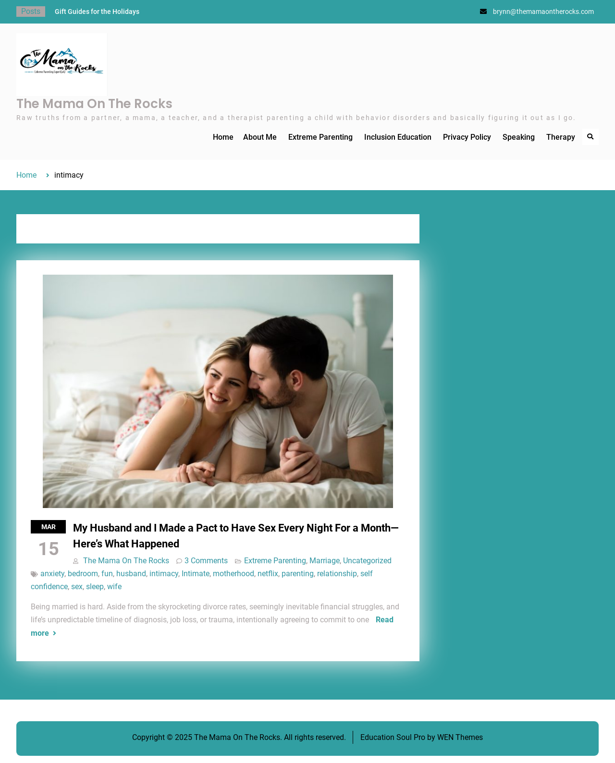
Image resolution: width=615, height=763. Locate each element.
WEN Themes (460, 737)
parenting (298, 573)
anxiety (52, 573)
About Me (260, 137)
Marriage (324, 560)
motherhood (233, 573)
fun (107, 573)
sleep (95, 586)
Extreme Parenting (320, 137)
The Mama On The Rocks (94, 103)
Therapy (560, 137)
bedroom (83, 573)
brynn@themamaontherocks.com (543, 11)
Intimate (195, 573)
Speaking (519, 137)
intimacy (163, 573)
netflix (268, 573)
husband (131, 573)
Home (223, 137)
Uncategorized (367, 560)
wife (114, 586)
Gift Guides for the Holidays (97, 11)
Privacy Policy (467, 137)
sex (77, 586)
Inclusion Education (397, 137)
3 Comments (206, 560)
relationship (337, 573)
